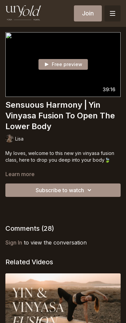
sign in (13, 242)
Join (88, 13)
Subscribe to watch (64, 190)
